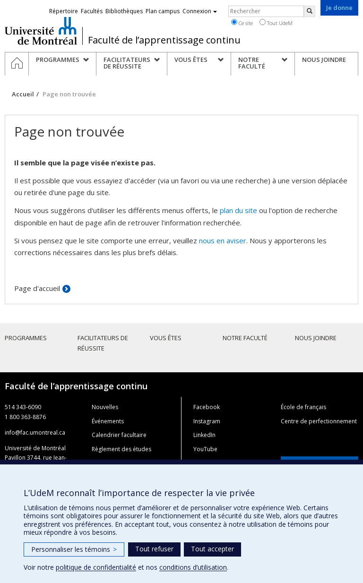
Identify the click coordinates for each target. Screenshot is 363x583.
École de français (303, 407)
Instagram (206, 421)
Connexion (199, 11)
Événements (108, 421)
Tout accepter (212, 548)
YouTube (205, 449)
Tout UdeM (276, 22)
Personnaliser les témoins (74, 549)
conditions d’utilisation (193, 567)
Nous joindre (316, 338)
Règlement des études (121, 449)
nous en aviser (222, 240)
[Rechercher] (309, 11)
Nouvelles (105, 407)
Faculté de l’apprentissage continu (164, 40)
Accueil (23, 94)
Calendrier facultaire (119, 435)
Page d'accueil (37, 288)
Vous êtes (166, 338)
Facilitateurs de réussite (103, 343)
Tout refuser (154, 548)
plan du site (238, 210)
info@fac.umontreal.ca (35, 433)
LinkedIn (204, 435)
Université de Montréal (41, 31)
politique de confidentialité (96, 567)
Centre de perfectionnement (319, 421)
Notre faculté (245, 338)
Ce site (242, 22)
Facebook (206, 407)
